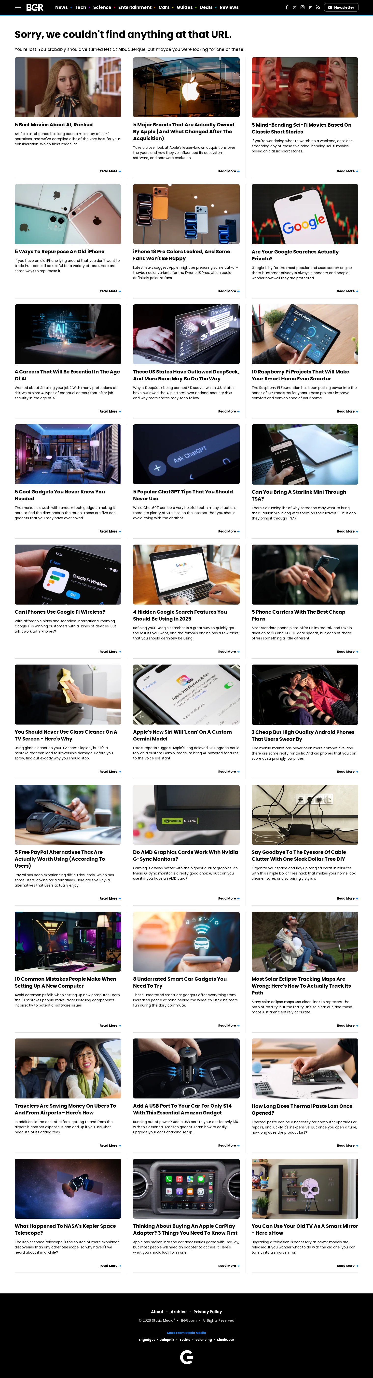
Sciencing (203, 1340)
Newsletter (341, 7)
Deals (206, 7)
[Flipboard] (310, 7)
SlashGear (225, 1340)
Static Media (162, 1321)
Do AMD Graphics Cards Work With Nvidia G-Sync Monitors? (185, 855)
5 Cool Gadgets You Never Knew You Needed (60, 495)
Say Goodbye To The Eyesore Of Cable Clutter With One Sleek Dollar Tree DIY (299, 855)
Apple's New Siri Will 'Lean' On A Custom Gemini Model (182, 735)
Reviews (229, 7)
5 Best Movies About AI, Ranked (54, 124)
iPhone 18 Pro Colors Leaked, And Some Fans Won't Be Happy (181, 255)
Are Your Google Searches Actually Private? (295, 255)
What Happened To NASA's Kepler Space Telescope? (65, 1229)
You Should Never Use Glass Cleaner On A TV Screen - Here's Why (66, 735)
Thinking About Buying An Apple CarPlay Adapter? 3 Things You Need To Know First (185, 1229)
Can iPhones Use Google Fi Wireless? (60, 612)
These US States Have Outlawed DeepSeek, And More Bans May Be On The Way (186, 375)
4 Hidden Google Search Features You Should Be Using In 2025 (180, 615)
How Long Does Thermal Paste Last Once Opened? (302, 1109)
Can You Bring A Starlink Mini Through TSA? (299, 495)
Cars (164, 7)
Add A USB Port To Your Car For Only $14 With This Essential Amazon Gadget (182, 1109)
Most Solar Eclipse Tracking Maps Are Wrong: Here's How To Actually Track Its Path (301, 986)
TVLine (185, 1340)
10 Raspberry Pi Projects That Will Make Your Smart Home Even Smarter (300, 375)
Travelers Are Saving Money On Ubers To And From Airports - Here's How (65, 1109)
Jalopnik (167, 1340)
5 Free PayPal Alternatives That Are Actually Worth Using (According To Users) (60, 859)
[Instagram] (302, 7)
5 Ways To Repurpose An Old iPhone (59, 251)
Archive (179, 1311)
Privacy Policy (207, 1311)
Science (102, 7)
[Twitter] (295, 7)
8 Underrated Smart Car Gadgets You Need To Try (180, 982)
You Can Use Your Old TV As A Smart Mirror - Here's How (305, 1229)
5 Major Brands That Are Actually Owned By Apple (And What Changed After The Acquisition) (184, 131)
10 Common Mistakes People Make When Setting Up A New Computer (65, 982)
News (61, 7)
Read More (108, 171)
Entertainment (134, 7)
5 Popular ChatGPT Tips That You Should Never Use (183, 495)
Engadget (147, 1340)
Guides (185, 7)
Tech (80, 7)
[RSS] (318, 7)
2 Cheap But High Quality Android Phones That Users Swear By (303, 735)
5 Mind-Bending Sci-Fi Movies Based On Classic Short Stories (301, 128)
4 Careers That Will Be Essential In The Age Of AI (67, 375)
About (157, 1311)
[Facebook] (287, 7)
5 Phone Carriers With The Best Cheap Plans (298, 615)
